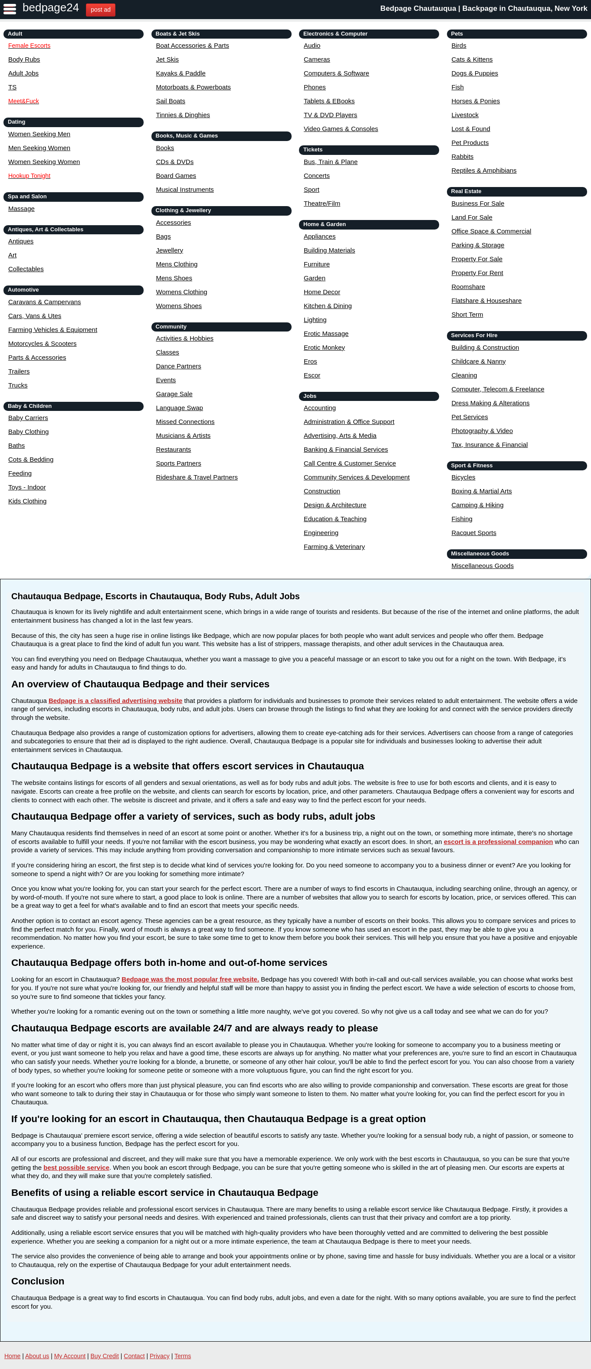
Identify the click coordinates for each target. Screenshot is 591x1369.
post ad (101, 9)
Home (12, 1356)
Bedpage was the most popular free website (189, 979)
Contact (134, 1356)
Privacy (160, 1356)
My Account (69, 1356)
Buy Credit (105, 1356)
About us (37, 1356)
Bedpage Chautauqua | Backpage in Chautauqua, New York (484, 8)
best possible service (76, 1167)
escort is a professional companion (498, 841)
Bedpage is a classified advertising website (115, 700)
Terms (182, 1356)
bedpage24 (51, 7)
